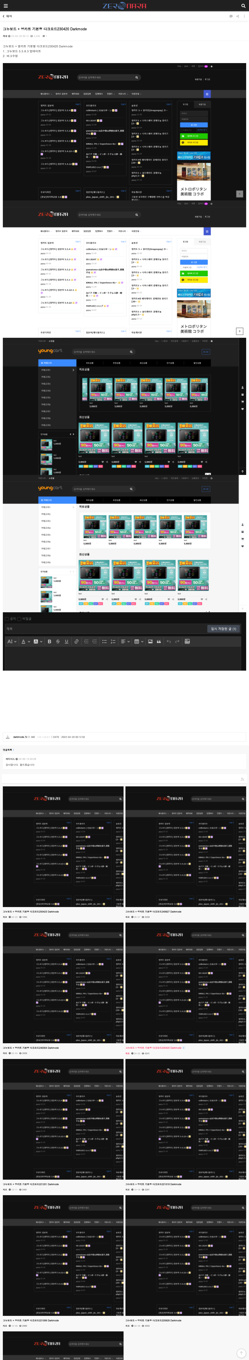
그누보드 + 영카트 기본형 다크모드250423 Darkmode (31, 663)
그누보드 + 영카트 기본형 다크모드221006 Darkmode (31, 1072)
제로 (5, 36)
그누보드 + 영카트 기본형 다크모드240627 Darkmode (153, 663)
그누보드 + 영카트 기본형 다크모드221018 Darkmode (153, 936)
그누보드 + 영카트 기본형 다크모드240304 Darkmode (31, 800)
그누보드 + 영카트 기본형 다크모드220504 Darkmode (31, 1208)
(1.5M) (20, 489)
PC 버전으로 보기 (124, 1352)
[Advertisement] (113, 455)
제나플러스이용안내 (102, 1316)
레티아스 (10, 510)
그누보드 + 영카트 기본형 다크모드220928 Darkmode (153, 1072)
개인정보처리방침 (126, 1316)
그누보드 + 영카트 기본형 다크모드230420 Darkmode (155, 800)
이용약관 (145, 1316)
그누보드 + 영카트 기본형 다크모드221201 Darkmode (31, 936)
